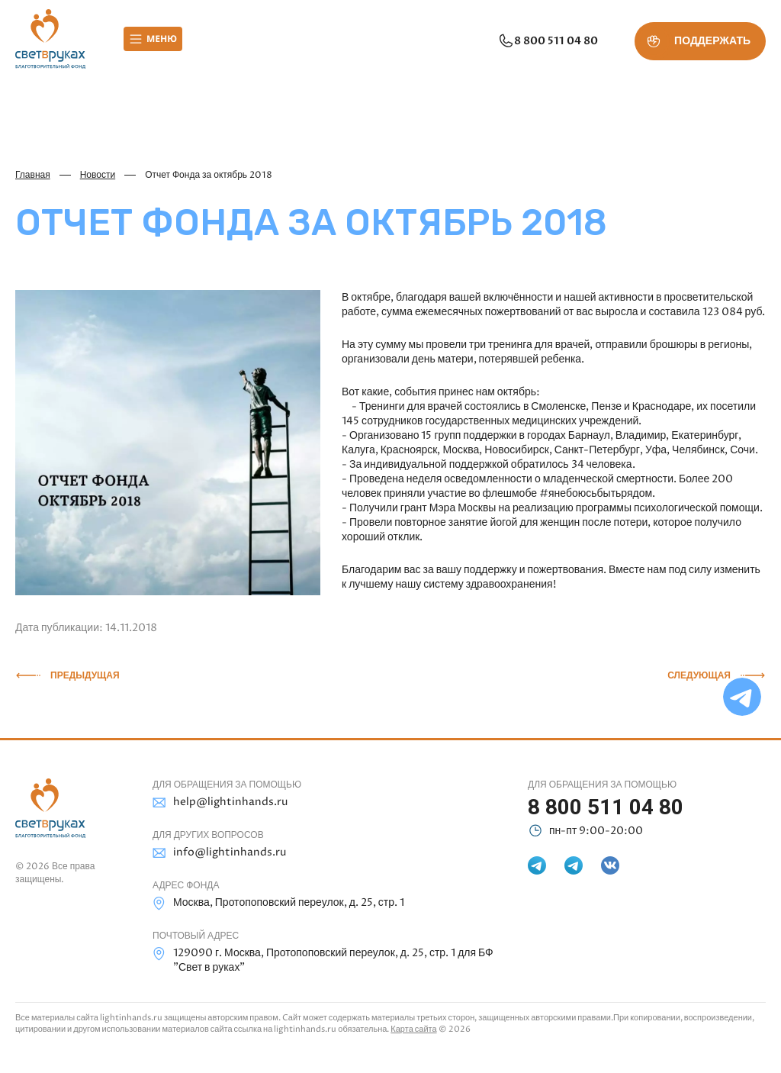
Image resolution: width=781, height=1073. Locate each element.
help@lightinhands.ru (220, 802)
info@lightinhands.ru (219, 853)
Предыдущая (85, 675)
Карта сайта (413, 1029)
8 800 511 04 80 (547, 41)
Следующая (699, 675)
